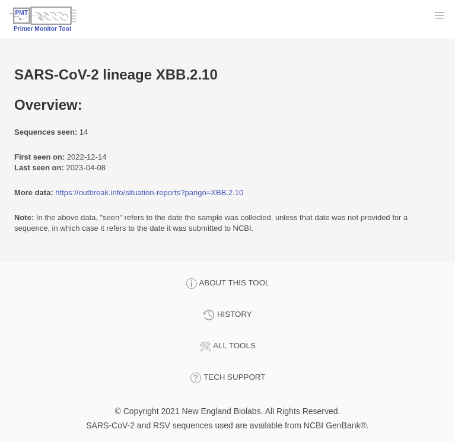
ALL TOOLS (227, 346)
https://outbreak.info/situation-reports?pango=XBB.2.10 (149, 192)
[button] (439, 15)
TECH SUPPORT (228, 378)
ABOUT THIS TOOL (228, 284)
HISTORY (227, 315)
